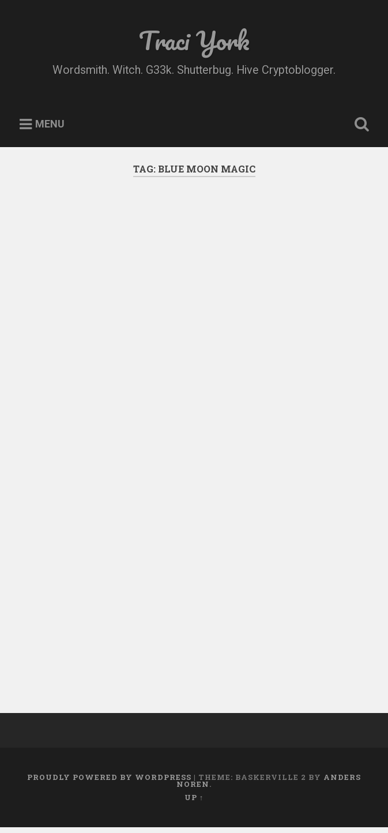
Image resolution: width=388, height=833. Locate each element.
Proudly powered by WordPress (109, 777)
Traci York (194, 40)
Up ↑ (194, 797)
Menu (50, 124)
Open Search (359, 124)
